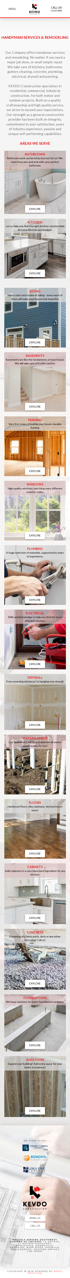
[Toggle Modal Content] (12, 9)
